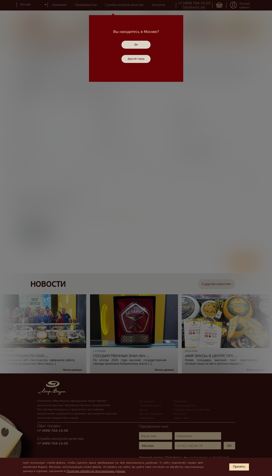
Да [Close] (136, 44)
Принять (239, 466)
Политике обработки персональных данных (96, 471)
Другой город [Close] (136, 59)
